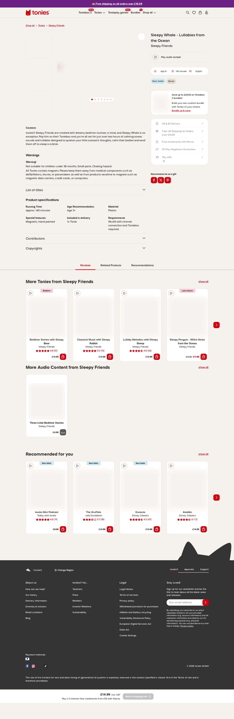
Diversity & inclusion (35, 628)
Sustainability (79, 634)
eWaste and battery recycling (134, 634)
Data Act (124, 651)
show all (203, 303)
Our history (30, 617)
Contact (33, 592)
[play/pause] (155, 57)
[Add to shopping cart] (63, 379)
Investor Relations (81, 628)
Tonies (40, 25)
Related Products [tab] (111, 287)
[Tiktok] (45, 688)
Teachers (77, 611)
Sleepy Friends (55, 25)
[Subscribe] (205, 624)
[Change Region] (63, 592)
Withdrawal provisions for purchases (137, 628)
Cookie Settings (127, 657)
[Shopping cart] (200, 12)
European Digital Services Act (134, 646)
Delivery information (35, 622)
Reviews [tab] (86, 287)
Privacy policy (126, 622)
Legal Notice (126, 611)
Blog (27, 640)
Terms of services (128, 617)
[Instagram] (33, 688)
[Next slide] (216, 347)
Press (75, 617)
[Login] (206, 12)
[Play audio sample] (30, 315)
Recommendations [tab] (142, 287)
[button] (194, 12)
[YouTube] (39, 688)
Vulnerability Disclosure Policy (134, 640)
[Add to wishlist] (141, 36)
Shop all (30, 25)
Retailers (77, 622)
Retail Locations (33, 634)
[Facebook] (27, 688)
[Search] (188, 12)
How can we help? (34, 611)
